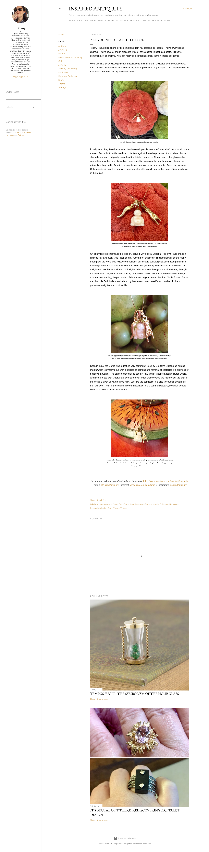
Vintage (62, 87)
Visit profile (20, 77)
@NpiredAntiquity (109, 485)
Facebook (10, 135)
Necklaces (63, 72)
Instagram (21, 132)
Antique (62, 46)
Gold (60, 61)
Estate (61, 53)
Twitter (28, 132)
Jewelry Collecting (67, 68)
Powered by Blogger (125, 838)
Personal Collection (68, 76)
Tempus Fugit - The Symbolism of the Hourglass (134, 693)
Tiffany (20, 28)
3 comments (102, 699)
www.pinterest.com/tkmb (142, 485)
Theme (61, 83)
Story (61, 80)
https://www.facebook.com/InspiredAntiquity (165, 481)
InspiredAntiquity (178, 485)
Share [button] (61, 34)
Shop (93, 20)
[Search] (187, 8)
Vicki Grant (144, 466)
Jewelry (62, 65)
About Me (82, 20)
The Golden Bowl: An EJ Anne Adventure (122, 20)
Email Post (102, 500)
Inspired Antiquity (95, 8)
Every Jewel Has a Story (70, 57)
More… (167, 20)
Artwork (62, 50)
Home (72, 20)
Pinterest (21, 135)
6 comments (102, 820)
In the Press (155, 20)
